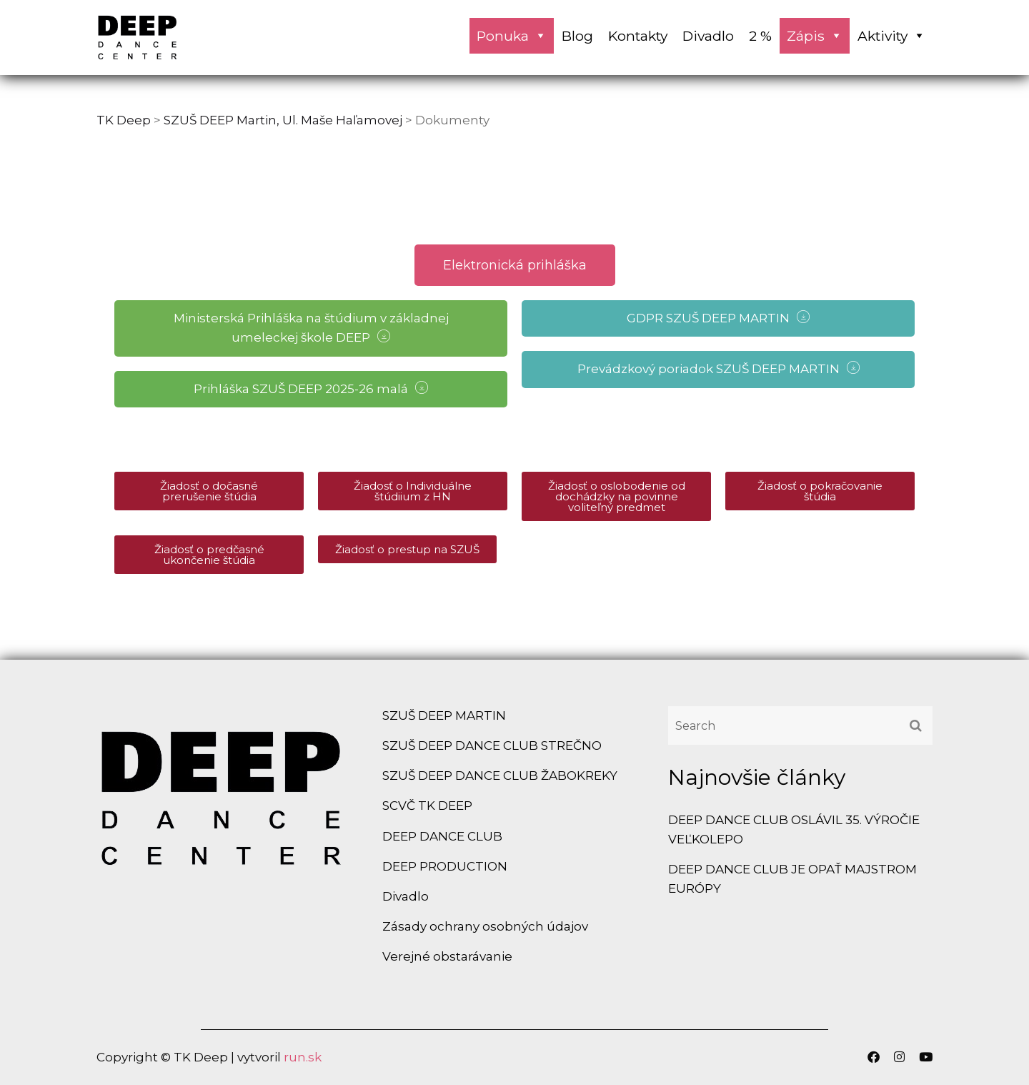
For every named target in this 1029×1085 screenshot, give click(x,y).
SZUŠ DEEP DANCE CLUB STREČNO (492, 745)
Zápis (814, 35)
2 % (760, 35)
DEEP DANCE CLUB (442, 836)
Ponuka (512, 35)
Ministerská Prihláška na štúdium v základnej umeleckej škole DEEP (311, 328)
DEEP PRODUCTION (444, 866)
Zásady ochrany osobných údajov (485, 926)
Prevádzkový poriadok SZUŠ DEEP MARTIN (718, 368)
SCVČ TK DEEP (427, 805)
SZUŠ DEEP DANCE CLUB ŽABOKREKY (499, 775)
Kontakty (637, 35)
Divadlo (708, 35)
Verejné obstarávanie (447, 956)
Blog (577, 35)
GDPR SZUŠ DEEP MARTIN (718, 317)
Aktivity (891, 35)
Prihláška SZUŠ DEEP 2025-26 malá (311, 388)
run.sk (303, 1057)
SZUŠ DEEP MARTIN (444, 715)
